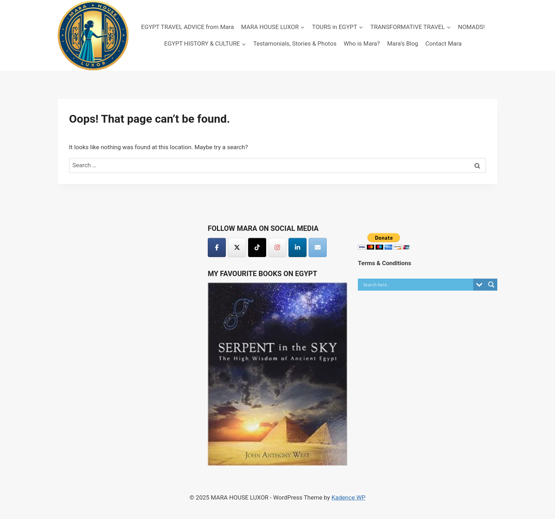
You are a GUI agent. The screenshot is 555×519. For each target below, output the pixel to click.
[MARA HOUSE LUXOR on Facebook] (217, 247)
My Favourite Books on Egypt (262, 273)
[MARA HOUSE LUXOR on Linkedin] (297, 247)
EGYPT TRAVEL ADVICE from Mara (187, 26)
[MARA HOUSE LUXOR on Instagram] (277, 247)
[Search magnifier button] (491, 285)
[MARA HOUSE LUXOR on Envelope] (318, 247)
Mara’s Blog (402, 43)
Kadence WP (349, 497)
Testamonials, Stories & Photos (294, 43)
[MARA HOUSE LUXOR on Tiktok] (257, 247)
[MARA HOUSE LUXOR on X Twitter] (237, 247)
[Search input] (417, 285)
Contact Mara (443, 43)
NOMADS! (471, 26)
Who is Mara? (362, 43)
